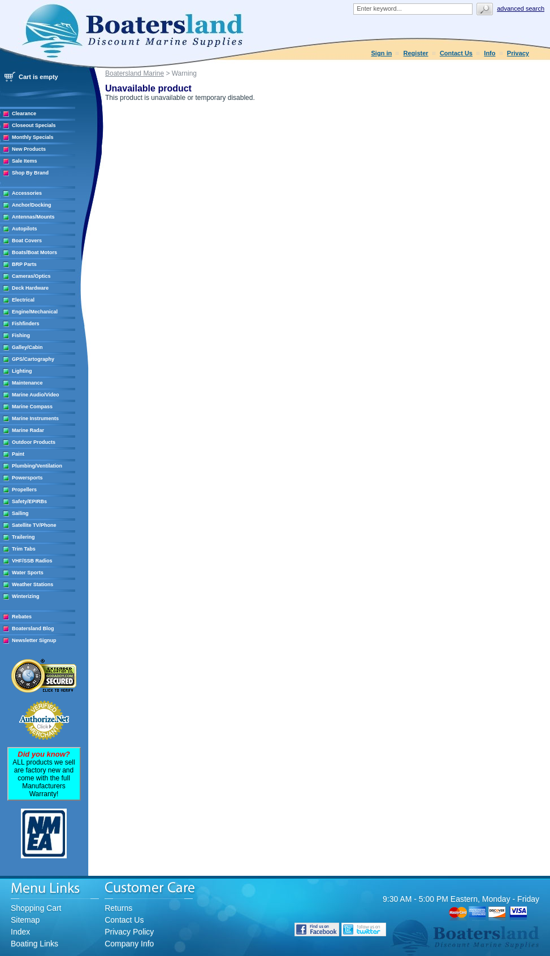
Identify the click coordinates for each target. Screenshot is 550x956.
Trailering (23, 537)
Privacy (518, 53)
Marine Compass (32, 406)
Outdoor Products (33, 442)
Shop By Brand (30, 173)
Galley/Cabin (27, 347)
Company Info (129, 943)
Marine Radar (28, 430)
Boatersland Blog (33, 628)
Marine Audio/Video (35, 395)
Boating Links (34, 943)
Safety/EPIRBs (29, 501)
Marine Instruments (35, 418)
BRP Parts (24, 264)
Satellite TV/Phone (34, 525)
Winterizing (25, 596)
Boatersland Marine (134, 73)
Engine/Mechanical (35, 312)
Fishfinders (26, 323)
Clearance (24, 113)
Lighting (22, 371)
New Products (29, 149)
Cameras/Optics (31, 276)
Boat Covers (27, 240)
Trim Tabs (24, 549)
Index (20, 931)
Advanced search (520, 8)
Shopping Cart (36, 908)
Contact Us (456, 53)
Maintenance (27, 383)
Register (416, 53)
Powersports (27, 478)
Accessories (27, 193)
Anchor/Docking (31, 205)
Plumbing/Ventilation (37, 466)
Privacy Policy (129, 931)
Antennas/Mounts (33, 217)
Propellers (24, 489)
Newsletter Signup (34, 640)
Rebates (22, 616)
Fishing (21, 335)
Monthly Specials (33, 137)
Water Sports (28, 572)
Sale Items (24, 161)
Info (489, 53)
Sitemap (25, 919)
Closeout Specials (34, 125)
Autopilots (24, 229)
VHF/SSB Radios (32, 561)
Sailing (20, 513)
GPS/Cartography (33, 359)
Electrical (23, 300)
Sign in (381, 53)
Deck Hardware (30, 288)
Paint (18, 454)
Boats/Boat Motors (34, 252)
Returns (118, 908)
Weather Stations (32, 584)
